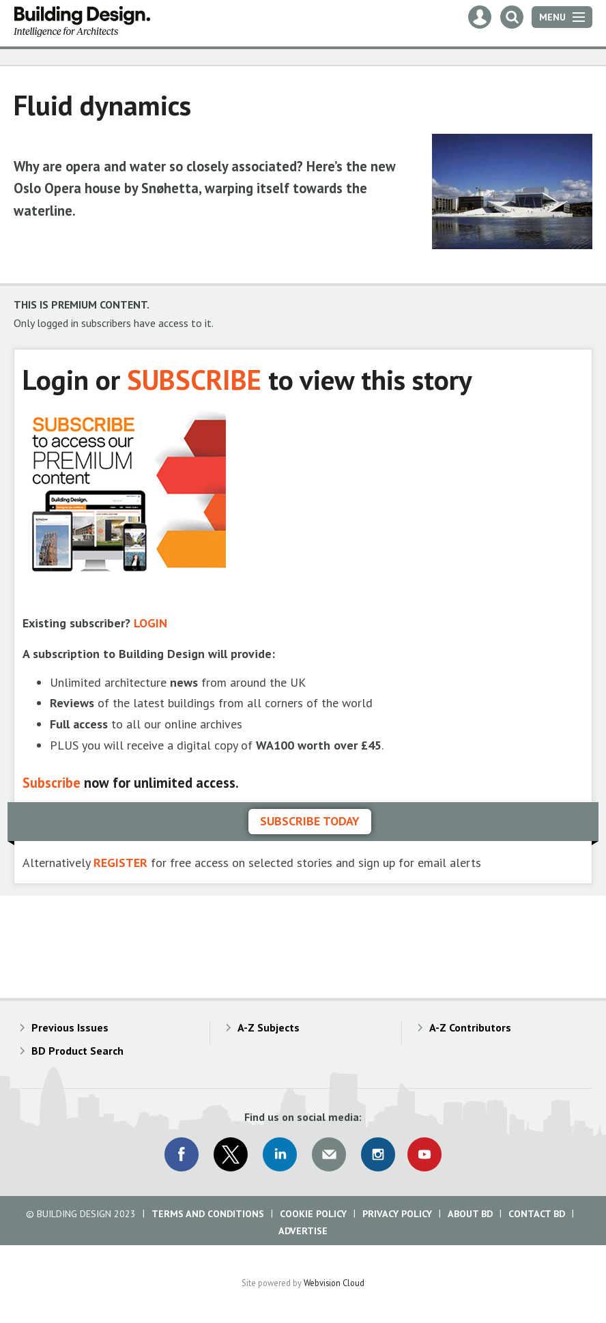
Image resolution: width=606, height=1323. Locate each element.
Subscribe (52, 782)
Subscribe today (310, 821)
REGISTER (120, 862)
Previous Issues (70, 1027)
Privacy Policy (397, 1214)
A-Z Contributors (470, 1027)
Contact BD (536, 1214)
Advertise (303, 1231)
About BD (470, 1214)
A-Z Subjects (268, 1027)
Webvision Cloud (334, 1282)
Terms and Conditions (208, 1214)
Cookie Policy (313, 1214)
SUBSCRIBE (194, 379)
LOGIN (150, 623)
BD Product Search (77, 1050)
